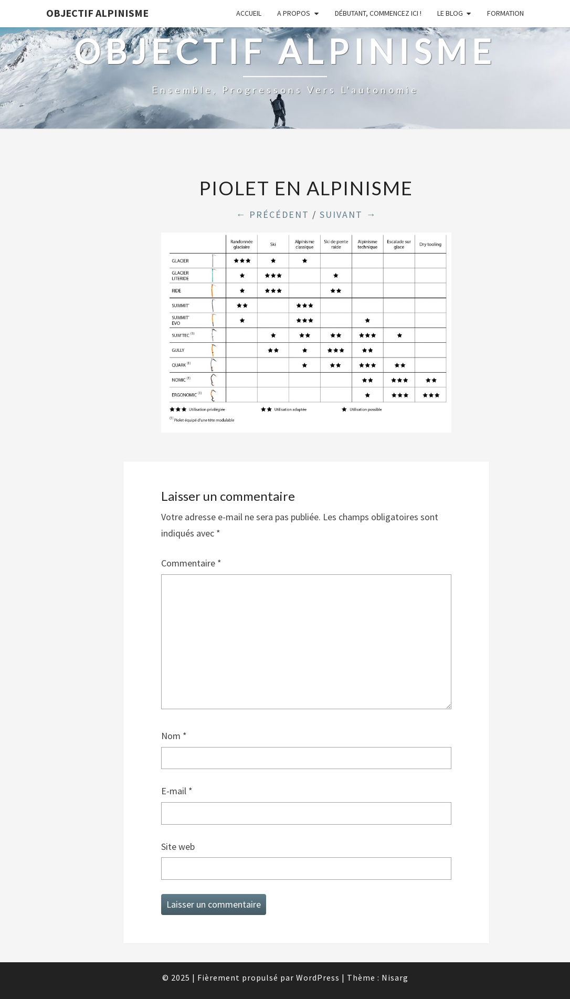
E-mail (177, 791)
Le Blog (450, 13)
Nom (174, 736)
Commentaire (191, 563)
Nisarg (395, 977)
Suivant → (348, 214)
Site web (178, 846)
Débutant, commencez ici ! (378, 13)
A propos (293, 13)
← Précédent (272, 214)
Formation (505, 13)
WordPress (318, 977)
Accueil (248, 13)
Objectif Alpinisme (97, 12)
